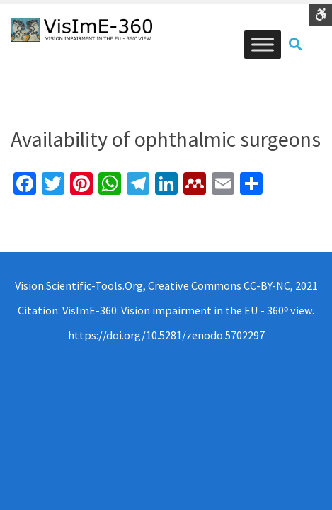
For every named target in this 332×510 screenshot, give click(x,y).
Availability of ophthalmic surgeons (166, 138)
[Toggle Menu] (262, 44)
